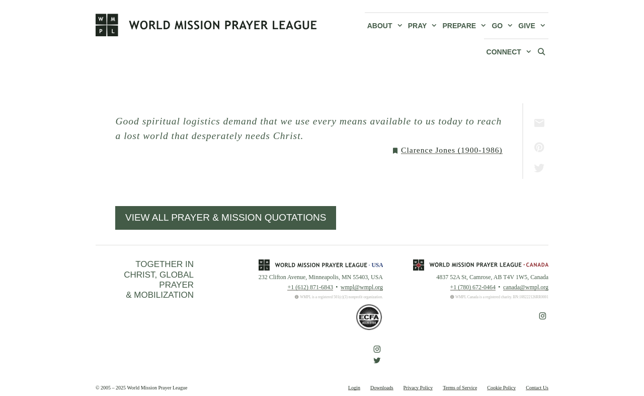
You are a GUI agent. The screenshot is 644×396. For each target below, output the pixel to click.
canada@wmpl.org (525, 287)
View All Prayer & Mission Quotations (225, 217)
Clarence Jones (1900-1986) (452, 150)
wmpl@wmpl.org (362, 287)
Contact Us (537, 387)
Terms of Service (460, 387)
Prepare (466, 25)
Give (533, 25)
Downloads (381, 387)
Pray (424, 25)
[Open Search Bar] (541, 51)
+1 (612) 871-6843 (310, 287)
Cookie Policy (501, 387)
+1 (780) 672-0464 (473, 287)
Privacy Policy (418, 387)
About (386, 25)
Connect (510, 51)
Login (354, 387)
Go (504, 25)
